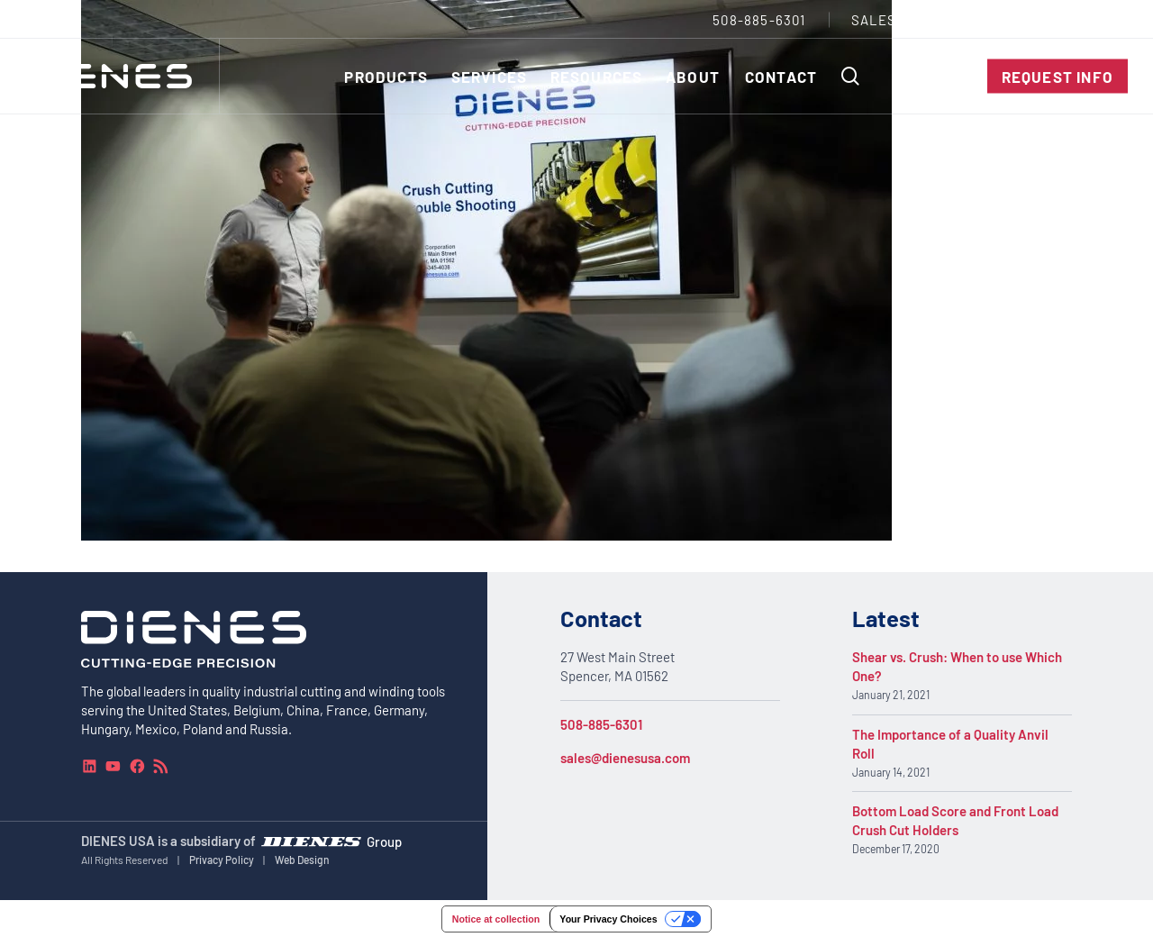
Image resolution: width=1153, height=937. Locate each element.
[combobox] (1086, 19)
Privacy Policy (221, 859)
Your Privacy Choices (608, 919)
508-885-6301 (601, 724)
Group (384, 840)
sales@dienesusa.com (625, 758)
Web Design (302, 859)
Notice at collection (496, 919)
